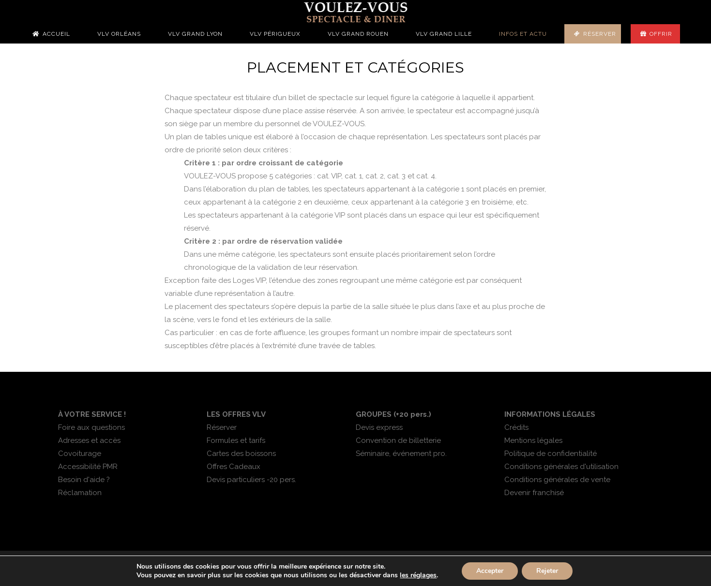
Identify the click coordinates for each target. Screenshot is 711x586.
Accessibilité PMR (88, 466)
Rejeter (547, 570)
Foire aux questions (91, 427)
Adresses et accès (89, 440)
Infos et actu (523, 33)
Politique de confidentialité (550, 453)
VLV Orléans (119, 33)
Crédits (516, 427)
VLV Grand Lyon (195, 33)
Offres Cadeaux (233, 466)
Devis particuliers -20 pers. (251, 479)
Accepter (489, 570)
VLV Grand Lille (444, 33)
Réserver (599, 33)
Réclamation (80, 492)
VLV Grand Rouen (358, 33)
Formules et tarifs (236, 440)
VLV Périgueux (275, 33)
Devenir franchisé (534, 492)
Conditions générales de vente (557, 479)
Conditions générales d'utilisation (561, 466)
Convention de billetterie (398, 440)
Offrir (661, 33)
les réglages (418, 575)
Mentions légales (533, 440)
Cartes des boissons (241, 453)
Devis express (379, 427)
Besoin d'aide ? (84, 479)
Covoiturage (79, 453)
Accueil (56, 33)
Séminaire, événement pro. (401, 453)
